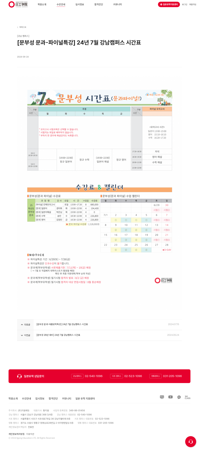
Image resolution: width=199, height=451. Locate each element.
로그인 (184, 7)
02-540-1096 (94, 376)
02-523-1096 (133, 376)
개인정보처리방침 (17, 434)
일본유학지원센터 (169, 7)
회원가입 (192, 7)
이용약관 (30, 434)
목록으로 (22, 27)
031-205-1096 (172, 376)
